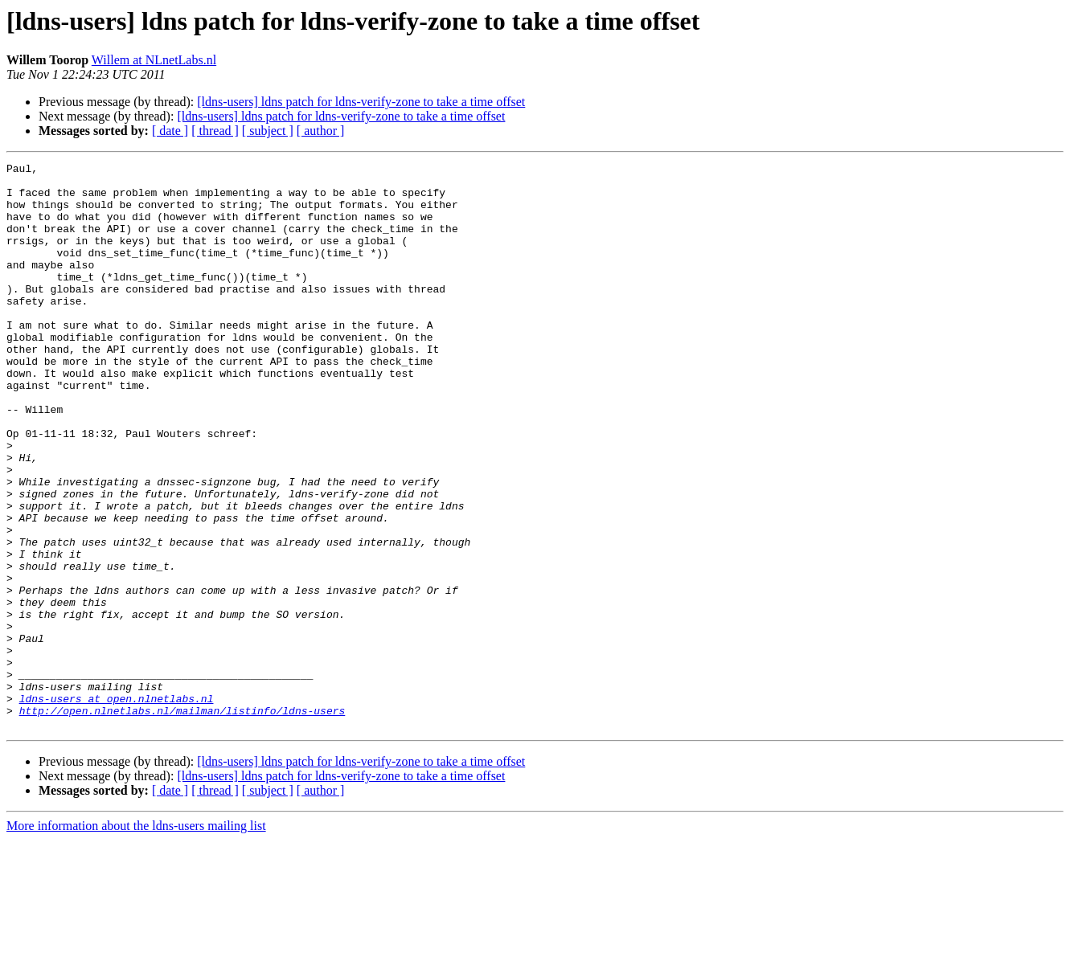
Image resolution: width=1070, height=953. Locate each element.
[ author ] (321, 130)
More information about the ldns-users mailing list (136, 939)
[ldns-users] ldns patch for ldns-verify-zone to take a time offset (361, 101)
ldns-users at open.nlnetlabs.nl (116, 807)
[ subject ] (267, 130)
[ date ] (170, 130)
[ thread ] (215, 130)
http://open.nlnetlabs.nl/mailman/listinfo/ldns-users (182, 821)
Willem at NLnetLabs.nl (154, 60)
